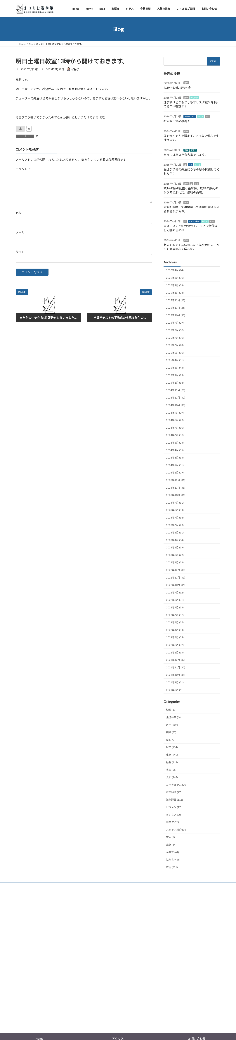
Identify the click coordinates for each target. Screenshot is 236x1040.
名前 (19, 219)
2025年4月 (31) (175, 360)
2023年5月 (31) (175, 532)
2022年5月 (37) (175, 622)
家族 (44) (171, 844)
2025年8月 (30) (175, 330)
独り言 (200, 116)
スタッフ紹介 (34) (176, 829)
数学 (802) (172, 724)
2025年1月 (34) (175, 382)
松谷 (207, 116)
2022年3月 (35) (175, 637)
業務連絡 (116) (174, 799)
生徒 (190, 165)
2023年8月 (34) (175, 510)
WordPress (98, 999)
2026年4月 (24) (175, 270)
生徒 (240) (172, 754)
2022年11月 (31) (175, 577)
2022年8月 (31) (175, 599)
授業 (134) (172, 747)
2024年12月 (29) (175, 390)
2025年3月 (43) (175, 367)
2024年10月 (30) (175, 405)
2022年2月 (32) (175, 644)
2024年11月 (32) (175, 397)
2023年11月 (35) (175, 487)
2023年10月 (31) (175, 495)
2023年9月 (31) (175, 502)
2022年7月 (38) (175, 607)
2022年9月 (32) (175, 592)
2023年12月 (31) (175, 480)
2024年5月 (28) (175, 442)
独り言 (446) (173, 859)
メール (20, 238)
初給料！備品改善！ (177, 121)
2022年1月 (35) (175, 652)
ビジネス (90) (173, 814)
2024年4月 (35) (175, 450)
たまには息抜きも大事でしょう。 (186, 154)
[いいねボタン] (20, 129)
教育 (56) (171, 769)
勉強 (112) (172, 762)
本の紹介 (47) (173, 792)
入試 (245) (172, 777)
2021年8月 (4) (174, 689)
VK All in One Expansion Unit (142, 999)
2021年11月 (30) (175, 667)
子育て (193, 150)
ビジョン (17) (173, 807)
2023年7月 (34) (175, 517)
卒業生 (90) (172, 822)
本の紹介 (194, 97)
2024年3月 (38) (175, 457)
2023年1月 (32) (175, 562)
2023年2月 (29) (175, 554)
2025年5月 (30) (175, 352)
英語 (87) (171, 732)
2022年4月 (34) (175, 629)
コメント (23, 169)
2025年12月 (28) (175, 300)
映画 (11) (171, 709)
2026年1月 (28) (175, 292)
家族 (186, 150)
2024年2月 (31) (175, 464)
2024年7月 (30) (175, 427)
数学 (186, 83)
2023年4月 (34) (175, 539)
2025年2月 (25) (175, 375)
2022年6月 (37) (175, 614)
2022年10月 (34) (175, 584)
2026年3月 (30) (175, 277)
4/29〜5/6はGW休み (177, 87)
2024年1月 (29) (175, 472)
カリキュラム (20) (176, 784)
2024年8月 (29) (175, 420)
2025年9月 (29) (175, 322)
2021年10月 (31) (175, 674)
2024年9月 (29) (175, 412)
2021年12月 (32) (175, 659)
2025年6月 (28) (175, 345)
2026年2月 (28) (175, 285)
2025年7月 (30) (175, 337)
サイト (20, 257)
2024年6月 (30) (175, 435)
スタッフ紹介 (189, 116)
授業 (196, 183)
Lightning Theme (117, 999)
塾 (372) (170, 739)
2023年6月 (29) (175, 524)
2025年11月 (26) (175, 307)
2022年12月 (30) (175, 570)
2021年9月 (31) (175, 682)
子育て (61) (172, 852)
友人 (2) (170, 837)
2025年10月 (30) (175, 315)
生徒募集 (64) (173, 717)
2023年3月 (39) (175, 547)
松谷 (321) (172, 867)
